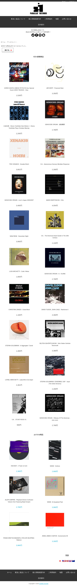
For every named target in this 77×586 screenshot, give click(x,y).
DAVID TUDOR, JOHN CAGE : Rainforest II (55, 309)
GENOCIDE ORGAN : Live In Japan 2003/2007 (19, 200)
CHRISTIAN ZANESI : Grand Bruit (19, 309)
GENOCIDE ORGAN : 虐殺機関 (55, 124)
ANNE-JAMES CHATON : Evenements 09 (55, 536)
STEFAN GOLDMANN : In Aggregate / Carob (19, 345)
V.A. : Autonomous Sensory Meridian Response (55, 164)
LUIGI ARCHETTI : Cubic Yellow (19, 271)
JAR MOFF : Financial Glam (55, 88)
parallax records (43, 583)
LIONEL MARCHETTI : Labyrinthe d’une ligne (19, 380)
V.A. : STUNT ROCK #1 (19, 419)
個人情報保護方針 (35, 19)
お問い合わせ (66, 19)
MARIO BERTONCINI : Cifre (55, 200)
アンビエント (11, 42)
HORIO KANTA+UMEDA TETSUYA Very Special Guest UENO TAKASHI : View (19, 89)
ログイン (72, 1)
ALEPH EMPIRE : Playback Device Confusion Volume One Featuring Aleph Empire (19, 501)
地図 (57, 19)
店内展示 (41, 25)
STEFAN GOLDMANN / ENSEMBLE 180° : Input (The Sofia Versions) (55, 382)
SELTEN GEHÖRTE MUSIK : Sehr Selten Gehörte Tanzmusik (54, 344)
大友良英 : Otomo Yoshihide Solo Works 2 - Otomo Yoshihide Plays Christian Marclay (19, 127)
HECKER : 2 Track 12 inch (19, 466)
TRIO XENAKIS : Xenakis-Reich (19, 164)
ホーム (64, 1)
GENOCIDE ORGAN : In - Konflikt (55, 273)
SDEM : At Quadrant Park (55, 502)
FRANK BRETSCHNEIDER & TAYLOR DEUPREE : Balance (19, 539)
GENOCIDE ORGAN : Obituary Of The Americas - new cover (55, 419)
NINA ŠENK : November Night (19, 236)
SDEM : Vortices (55, 466)
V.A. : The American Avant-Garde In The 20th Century (55, 236)
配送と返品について (18, 19)
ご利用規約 (48, 19)
